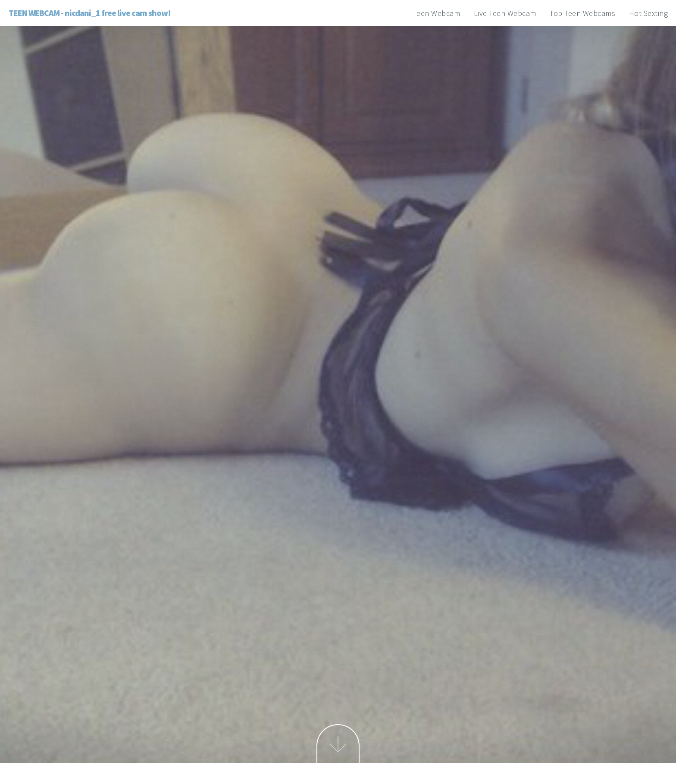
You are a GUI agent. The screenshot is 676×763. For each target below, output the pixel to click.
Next (338, 743)
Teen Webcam (436, 13)
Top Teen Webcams (582, 13)
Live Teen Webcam (505, 13)
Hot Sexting (648, 13)
